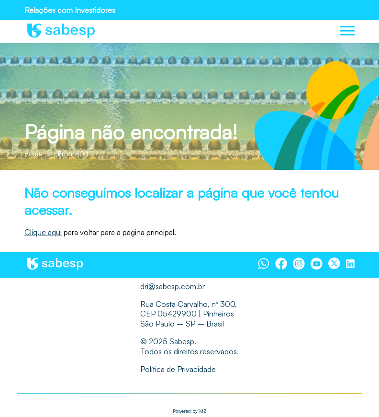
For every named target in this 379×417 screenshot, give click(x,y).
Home (33, 153)
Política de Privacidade (178, 369)
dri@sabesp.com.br (172, 286)
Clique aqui (43, 232)
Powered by (190, 410)
